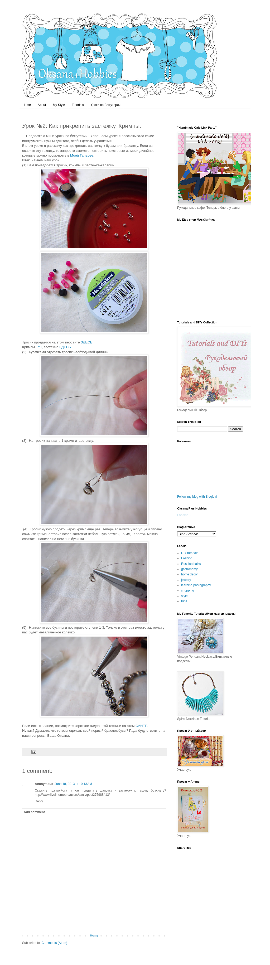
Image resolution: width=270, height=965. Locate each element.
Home (26, 105)
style (184, 596)
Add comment (34, 812)
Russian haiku (191, 564)
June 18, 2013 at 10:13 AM (73, 784)
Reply (39, 801)
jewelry (186, 580)
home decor (189, 574)
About (42, 105)
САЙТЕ (141, 726)
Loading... (184, 515)
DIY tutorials (189, 553)
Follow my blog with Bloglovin (198, 496)
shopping (187, 590)
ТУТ (39, 347)
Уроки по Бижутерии (105, 105)
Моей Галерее (81, 155)
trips (184, 601)
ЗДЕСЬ (86, 342)
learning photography (196, 585)
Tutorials (78, 105)
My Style (59, 105)
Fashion (186, 558)
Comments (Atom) (54, 943)
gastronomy (189, 569)
